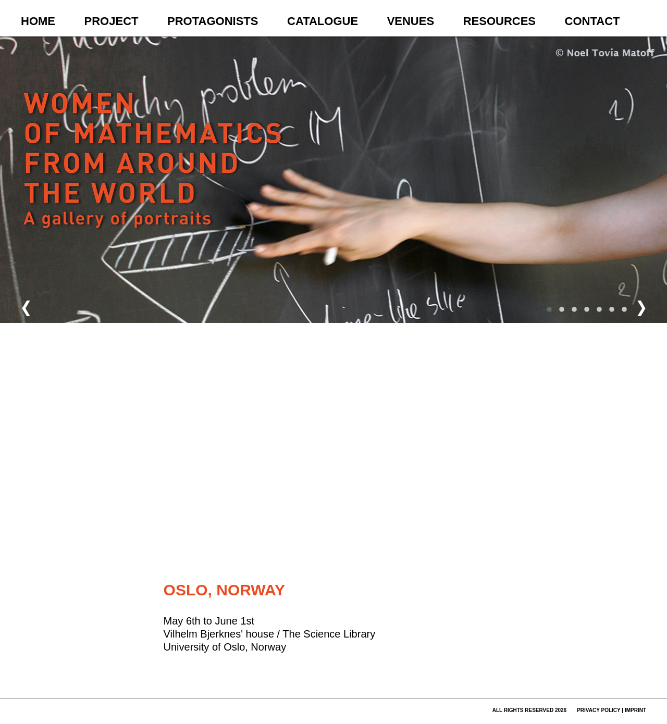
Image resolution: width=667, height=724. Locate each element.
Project (111, 21)
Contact (592, 21)
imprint (635, 710)
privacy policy (598, 710)
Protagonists (212, 21)
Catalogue (322, 21)
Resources (499, 21)
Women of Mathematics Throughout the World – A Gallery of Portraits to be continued (154, 180)
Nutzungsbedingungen (402, 555)
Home (38, 21)
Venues (410, 21)
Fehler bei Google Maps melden (455, 555)
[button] (324, 370)
